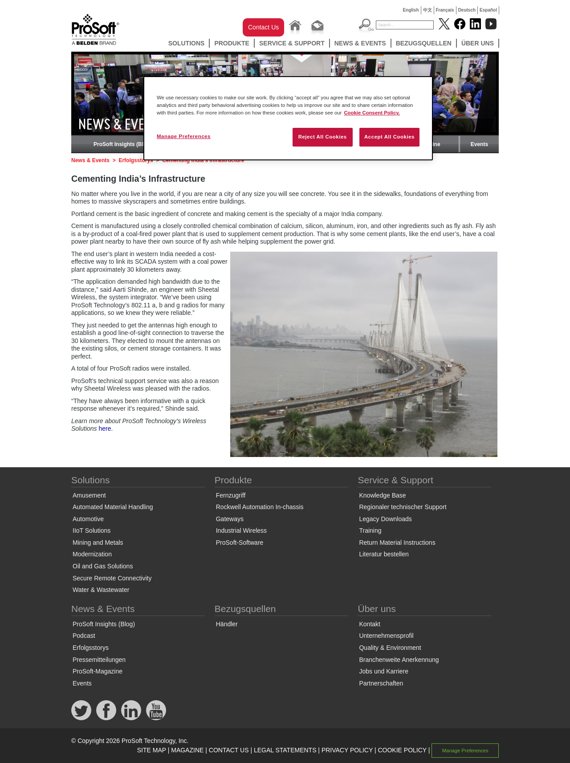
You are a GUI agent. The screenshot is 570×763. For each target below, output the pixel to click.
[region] (288, 118)
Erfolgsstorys (135, 160)
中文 (427, 10)
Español (488, 10)
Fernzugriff (231, 495)
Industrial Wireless (241, 530)
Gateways (230, 518)
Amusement (89, 495)
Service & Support (292, 43)
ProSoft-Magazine (97, 671)
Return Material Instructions (397, 542)
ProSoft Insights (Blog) (123, 144)
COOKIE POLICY (402, 750)
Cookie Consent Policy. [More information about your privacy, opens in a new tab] (372, 112)
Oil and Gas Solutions (103, 566)
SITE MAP (151, 750)
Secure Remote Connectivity (112, 578)
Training (370, 530)
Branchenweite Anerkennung (399, 659)
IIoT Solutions (91, 530)
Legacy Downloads (385, 518)
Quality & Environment (390, 647)
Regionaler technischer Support (402, 506)
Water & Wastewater (101, 589)
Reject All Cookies (322, 136)
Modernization (92, 554)
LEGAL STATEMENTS (285, 750)
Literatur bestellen (383, 554)
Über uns (477, 43)
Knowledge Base (382, 495)
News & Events (360, 43)
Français (445, 10)
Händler (227, 624)
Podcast (84, 635)
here (104, 428)
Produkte (231, 43)
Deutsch (467, 10)
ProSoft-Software (240, 542)
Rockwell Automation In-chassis (260, 506)
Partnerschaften (381, 683)
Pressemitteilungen (99, 659)
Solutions (186, 43)
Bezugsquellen (424, 43)
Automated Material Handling (113, 506)
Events (479, 144)
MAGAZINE (187, 750)
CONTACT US (229, 750)
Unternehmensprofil (386, 635)
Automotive (88, 518)
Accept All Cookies (389, 136)
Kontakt (369, 624)
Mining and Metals (98, 542)
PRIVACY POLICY (347, 750)
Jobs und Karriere (383, 671)
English (411, 10)
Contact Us (263, 27)
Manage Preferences (465, 750)
